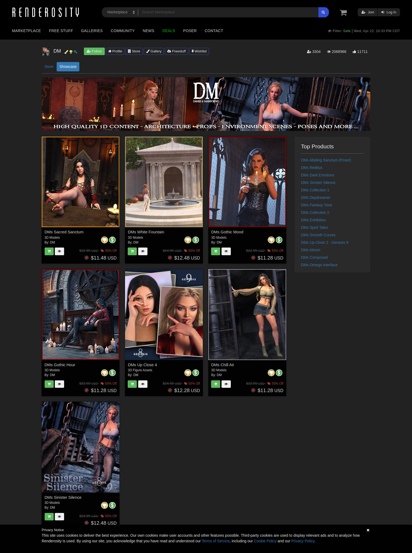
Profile (115, 51)
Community (123, 31)
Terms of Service (216, 541)
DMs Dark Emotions (317, 175)
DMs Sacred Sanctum (64, 232)
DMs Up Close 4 (142, 364)
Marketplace (26, 31)
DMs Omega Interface (319, 265)
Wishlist (199, 51)
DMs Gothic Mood (227, 232)
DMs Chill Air (222, 364)
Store (134, 51)
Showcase (68, 66)
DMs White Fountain (146, 232)
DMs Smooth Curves (318, 235)
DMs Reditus (311, 167)
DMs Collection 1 (315, 190)
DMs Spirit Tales (314, 227)
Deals (168, 31)
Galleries (92, 31)
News (148, 31)
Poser (190, 31)
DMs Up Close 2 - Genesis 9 (324, 242)
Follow (94, 51)
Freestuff (176, 51)
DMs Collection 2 (315, 212)
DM (52, 242)
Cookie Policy (265, 541)
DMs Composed (314, 257)
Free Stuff (61, 31)
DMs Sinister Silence (63, 497)
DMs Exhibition (313, 220)
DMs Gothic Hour (60, 364)
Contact (214, 31)
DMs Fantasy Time (316, 205)
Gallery (154, 51)
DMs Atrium (310, 250)
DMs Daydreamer (316, 197)
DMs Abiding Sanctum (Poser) (326, 160)
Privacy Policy (302, 541)
